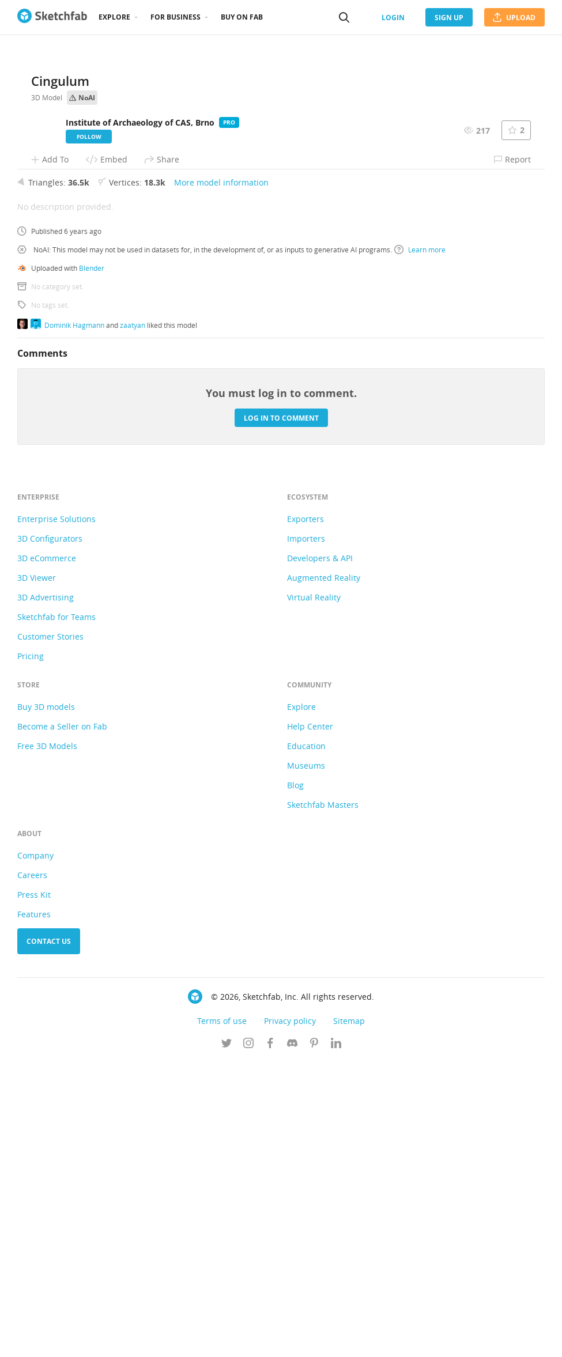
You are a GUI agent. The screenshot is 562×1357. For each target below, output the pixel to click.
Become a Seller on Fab (62, 1021)
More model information (221, 477)
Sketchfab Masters (323, 1099)
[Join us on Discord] (292, 1339)
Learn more (420, 544)
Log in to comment (281, 713)
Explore (114, 17)
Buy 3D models (46, 1001)
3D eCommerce (46, 853)
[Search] (344, 17)
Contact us (49, 1236)
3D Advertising (45, 892)
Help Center (310, 1021)
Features (34, 1209)
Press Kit (34, 1189)
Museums (306, 1060)
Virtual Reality (314, 892)
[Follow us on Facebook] (270, 1339)
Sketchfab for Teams (56, 911)
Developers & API (320, 853)
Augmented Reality (323, 872)
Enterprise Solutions (56, 813)
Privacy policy (290, 1315)
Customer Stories (50, 931)
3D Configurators (49, 833)
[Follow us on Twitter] (226, 1339)
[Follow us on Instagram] (248, 1339)
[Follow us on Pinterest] (314, 1339)
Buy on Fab (242, 17)
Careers (32, 1170)
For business (175, 17)
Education (306, 1040)
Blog (295, 1080)
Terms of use (222, 1315)
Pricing (30, 951)
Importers (306, 833)
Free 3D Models (47, 1040)
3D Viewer (36, 872)
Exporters (305, 813)
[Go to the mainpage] (52, 17)
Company (35, 1150)
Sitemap (349, 1315)
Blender (91, 563)
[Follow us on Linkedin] (336, 1339)
